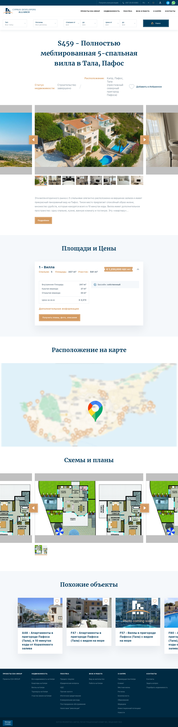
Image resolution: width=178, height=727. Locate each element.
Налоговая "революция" (70, 708)
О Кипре (157, 11)
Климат (121, 683)
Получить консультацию (108, 3)
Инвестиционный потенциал (129, 708)
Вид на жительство (96, 679)
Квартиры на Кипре (39, 683)
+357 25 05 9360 (130, 3)
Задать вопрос (152, 683)
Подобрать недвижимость (157, 687)
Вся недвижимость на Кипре (43, 679)
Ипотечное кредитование (70, 696)
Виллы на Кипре (38, 687)
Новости (121, 713)
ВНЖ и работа (142, 11)
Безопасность (123, 696)
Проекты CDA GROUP (90, 11)
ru (144, 3)
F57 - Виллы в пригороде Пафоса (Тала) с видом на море (138, 636)
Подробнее (43, 220)
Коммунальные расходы (70, 700)
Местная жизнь (124, 687)
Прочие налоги (66, 692)
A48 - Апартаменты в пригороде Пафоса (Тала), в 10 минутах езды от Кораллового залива (37, 640)
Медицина (122, 704)
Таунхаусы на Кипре (40, 692)
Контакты (170, 11)
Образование (123, 700)
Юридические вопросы (69, 683)
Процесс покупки (67, 679)
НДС (62, 687)
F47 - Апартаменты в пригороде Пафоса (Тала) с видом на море (87, 636)
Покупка (127, 11)
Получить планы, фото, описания (59, 317)
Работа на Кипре (96, 683)
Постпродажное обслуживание (73, 704)
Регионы (121, 692)
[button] (33, 139)
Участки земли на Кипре (41, 696)
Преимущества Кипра (127, 679)
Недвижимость (112, 11)
